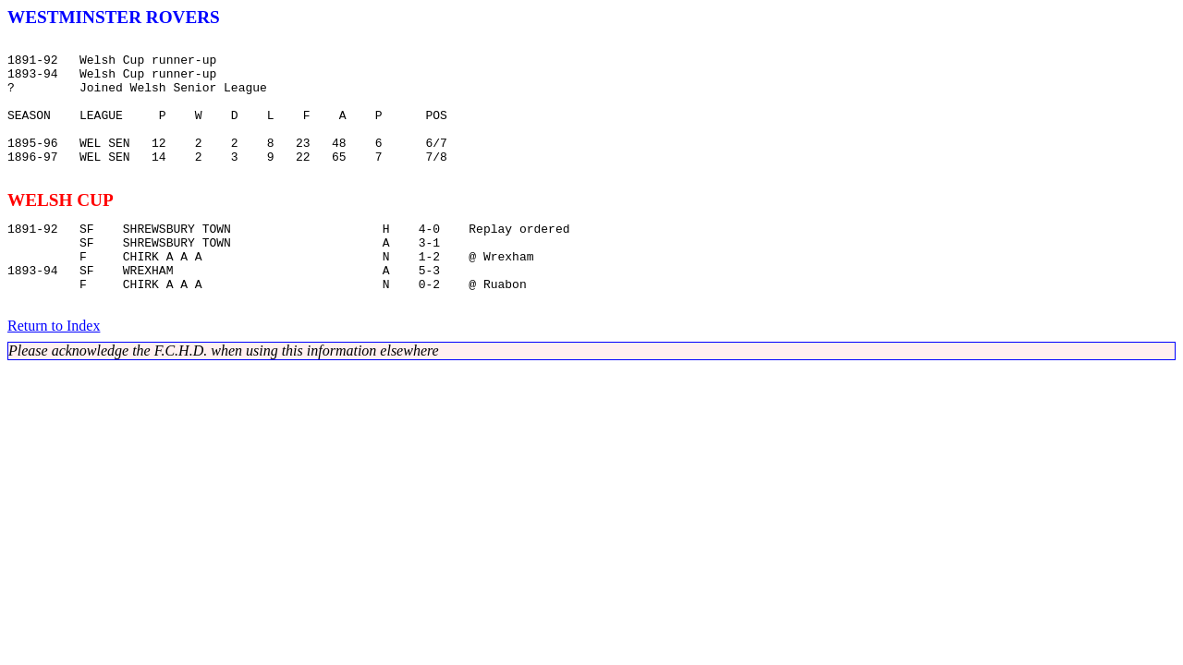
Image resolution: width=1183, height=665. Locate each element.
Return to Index (53, 370)
